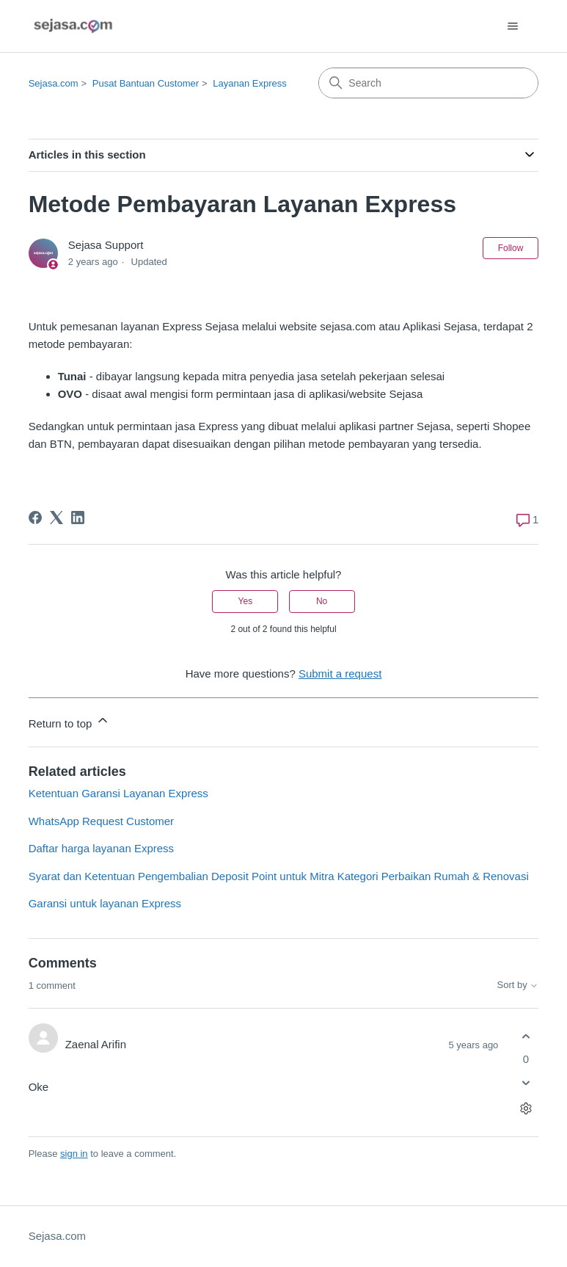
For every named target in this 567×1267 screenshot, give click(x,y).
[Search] (428, 83)
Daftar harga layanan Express (101, 848)
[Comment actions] (525, 1109)
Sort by (518, 985)
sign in (74, 1153)
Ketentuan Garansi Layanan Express (118, 793)
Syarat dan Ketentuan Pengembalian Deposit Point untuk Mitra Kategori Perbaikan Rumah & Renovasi (279, 876)
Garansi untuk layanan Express (105, 903)
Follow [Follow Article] (511, 248)
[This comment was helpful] (525, 1036)
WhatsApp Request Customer (101, 821)
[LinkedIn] (77, 517)
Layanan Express (249, 83)
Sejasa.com (53, 83)
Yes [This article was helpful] (245, 601)
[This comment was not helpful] (525, 1083)
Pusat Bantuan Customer (145, 83)
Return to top (69, 721)
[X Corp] (56, 517)
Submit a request (340, 673)
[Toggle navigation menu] (512, 26)
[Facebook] (35, 517)
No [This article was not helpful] (321, 601)
